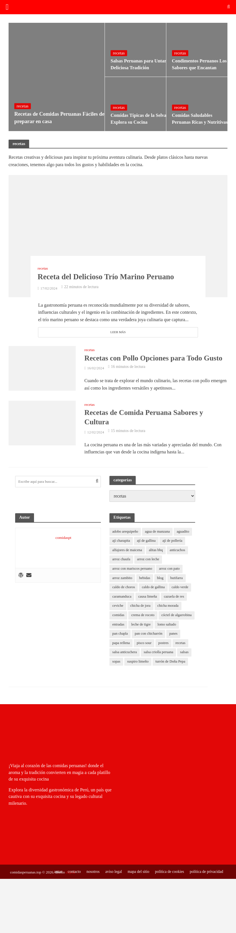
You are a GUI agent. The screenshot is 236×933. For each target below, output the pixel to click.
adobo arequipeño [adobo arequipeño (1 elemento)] (125, 532)
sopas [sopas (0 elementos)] (132, 663)
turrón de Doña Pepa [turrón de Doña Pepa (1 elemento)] (127, 673)
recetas (23, 104)
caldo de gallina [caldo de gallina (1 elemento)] (154, 588)
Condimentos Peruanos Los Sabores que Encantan (197, 64)
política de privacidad (206, 883)
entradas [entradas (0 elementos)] (156, 626)
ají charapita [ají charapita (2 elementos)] (121, 541)
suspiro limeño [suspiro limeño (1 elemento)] (154, 663)
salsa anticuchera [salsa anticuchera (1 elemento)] (142, 654)
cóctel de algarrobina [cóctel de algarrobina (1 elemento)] (127, 626)
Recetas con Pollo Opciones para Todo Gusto (155, 358)
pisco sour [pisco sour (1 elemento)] (160, 645)
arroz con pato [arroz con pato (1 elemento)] (170, 570)
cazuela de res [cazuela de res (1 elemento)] (175, 598)
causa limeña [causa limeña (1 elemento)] (148, 598)
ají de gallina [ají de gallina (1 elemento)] (147, 541)
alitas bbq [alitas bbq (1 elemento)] (157, 551)
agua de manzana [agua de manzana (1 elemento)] (158, 532)
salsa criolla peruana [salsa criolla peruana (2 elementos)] (176, 654)
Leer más (118, 332)
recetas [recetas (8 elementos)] (117, 654)
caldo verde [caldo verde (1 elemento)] (181, 588)
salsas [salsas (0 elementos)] (116, 663)
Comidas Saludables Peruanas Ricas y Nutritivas (199, 119)
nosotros (90, 883)
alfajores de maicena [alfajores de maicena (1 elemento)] (127, 551)
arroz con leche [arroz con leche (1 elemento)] (148, 560)
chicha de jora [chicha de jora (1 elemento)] (141, 607)
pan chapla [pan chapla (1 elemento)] (146, 635)
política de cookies (168, 883)
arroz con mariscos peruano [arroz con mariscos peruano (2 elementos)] (132, 570)
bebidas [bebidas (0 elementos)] (145, 579)
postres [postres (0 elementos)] (180, 645)
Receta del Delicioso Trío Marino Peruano (116, 276)
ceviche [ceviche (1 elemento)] (118, 607)
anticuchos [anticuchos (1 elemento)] (179, 551)
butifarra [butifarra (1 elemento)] (177, 579)
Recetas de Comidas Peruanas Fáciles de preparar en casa (53, 117)
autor (54, 883)
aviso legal (110, 883)
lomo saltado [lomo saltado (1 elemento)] (121, 635)
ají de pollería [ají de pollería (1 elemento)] (173, 541)
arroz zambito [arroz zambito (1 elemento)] (122, 579)
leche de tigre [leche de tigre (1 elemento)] (179, 626)
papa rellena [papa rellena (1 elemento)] (137, 645)
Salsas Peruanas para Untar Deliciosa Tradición (136, 64)
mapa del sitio (136, 883)
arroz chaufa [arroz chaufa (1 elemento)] (121, 560)
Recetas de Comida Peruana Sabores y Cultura (145, 418)
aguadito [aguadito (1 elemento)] (184, 532)
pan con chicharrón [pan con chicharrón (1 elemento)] (175, 635)
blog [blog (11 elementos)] (161, 579)
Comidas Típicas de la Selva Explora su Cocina (136, 119)
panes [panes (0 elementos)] (116, 645)
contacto (70, 883)
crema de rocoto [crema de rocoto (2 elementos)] (143, 616)
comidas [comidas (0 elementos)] (118, 616)
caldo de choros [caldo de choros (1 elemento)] (123, 588)
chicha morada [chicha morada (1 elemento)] (169, 607)
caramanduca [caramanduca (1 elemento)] (122, 598)
